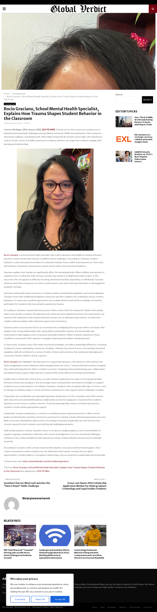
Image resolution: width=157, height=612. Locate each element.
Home (94, 607)
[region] (40, 590)
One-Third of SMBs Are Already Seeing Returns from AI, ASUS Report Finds (143, 121)
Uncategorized (10, 104)
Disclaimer (111, 607)
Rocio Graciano (11, 255)
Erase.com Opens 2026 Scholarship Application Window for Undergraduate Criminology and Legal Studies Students (84, 486)
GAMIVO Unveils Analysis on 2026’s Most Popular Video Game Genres (143, 157)
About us (122, 607)
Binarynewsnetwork (14, 123)
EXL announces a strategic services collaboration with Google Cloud (143, 138)
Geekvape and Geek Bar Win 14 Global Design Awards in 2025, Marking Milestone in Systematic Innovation (54, 554)
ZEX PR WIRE (48, 129)
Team (102, 607)
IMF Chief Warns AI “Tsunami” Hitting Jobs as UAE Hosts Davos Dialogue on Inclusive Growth (18, 554)
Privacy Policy (135, 607)
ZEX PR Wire (43, 471)
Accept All (60, 599)
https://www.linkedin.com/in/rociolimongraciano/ (46, 461)
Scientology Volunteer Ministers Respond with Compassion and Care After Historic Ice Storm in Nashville (89, 554)
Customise (20, 599)
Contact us (148, 607)
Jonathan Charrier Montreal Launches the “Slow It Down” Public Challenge (27, 484)
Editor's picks (126, 111)
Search (119, 94)
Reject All (40, 599)
